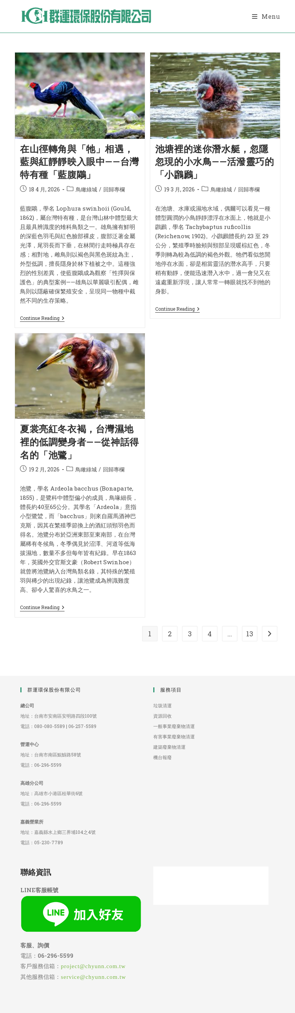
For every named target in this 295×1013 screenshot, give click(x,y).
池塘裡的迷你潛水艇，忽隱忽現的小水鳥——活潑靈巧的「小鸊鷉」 (214, 162)
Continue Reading (42, 318)
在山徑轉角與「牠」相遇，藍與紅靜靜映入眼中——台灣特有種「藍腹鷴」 (79, 162)
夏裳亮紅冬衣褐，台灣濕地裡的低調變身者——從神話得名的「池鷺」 (79, 442)
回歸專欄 (114, 189)
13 (249, 633)
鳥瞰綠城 (86, 189)
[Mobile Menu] (266, 16)
